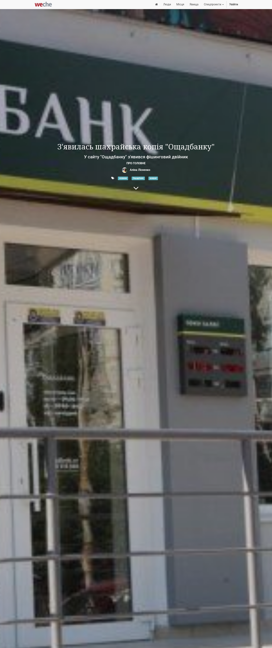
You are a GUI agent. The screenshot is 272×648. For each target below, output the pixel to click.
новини (123, 178)
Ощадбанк (138, 178)
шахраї (153, 178)
